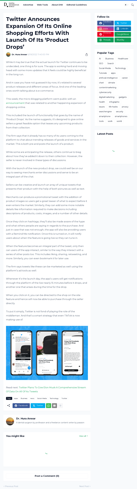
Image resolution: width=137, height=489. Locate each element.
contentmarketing (107, 87)
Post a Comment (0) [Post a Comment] (47, 476)
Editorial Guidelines (77, 4)
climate (111, 83)
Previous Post (11, 486)
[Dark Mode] (126, 5)
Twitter (64, 398)
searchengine (105, 111)
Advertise (28, 4)
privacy (125, 107)
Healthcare (123, 58)
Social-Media (42, 398)
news (32, 398)
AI (100, 58)
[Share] (85, 54)
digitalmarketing (106, 97)
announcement (15, 103)
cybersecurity (105, 92)
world (119, 121)
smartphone (105, 116)
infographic (114, 102)
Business (24, 398)
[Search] (131, 5)
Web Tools (42, 4)
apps (16, 398)
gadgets (123, 97)
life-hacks (113, 107)
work (110, 121)
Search (110, 63)
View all (82, 436)
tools (101, 121)
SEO (101, 63)
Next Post (84, 486)
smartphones (121, 116)
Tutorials (103, 73)
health (102, 102)
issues (102, 107)
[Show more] (60, 405)
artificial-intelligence (108, 78)
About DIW (57, 4)
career (125, 78)
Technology (54, 398)
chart (101, 83)
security (119, 111)
